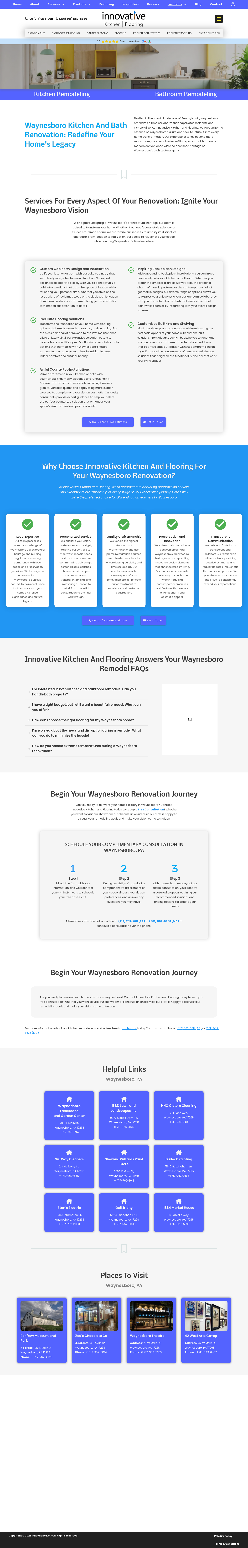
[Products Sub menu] (89, 4)
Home (17, 4)
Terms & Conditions (226, 1544)
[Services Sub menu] (63, 4)
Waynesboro (69, 1106)
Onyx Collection (209, 33)
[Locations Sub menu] (185, 4)
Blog (198, 4)
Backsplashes (36, 33)
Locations (175, 4)
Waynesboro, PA (65, 1128)
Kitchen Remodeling (179, 33)
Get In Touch (153, 422)
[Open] (219, 19)
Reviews (153, 4)
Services (54, 4)
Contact (216, 4)
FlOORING (120, 33)
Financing (106, 4)
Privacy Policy (223, 1536)
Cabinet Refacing (97, 33)
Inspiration (130, 4)
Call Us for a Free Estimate (108, 422)
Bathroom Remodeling (66, 33)
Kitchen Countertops (146, 33)
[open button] (233, 4)
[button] (86, 692)
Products (79, 4)
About (34, 4)
